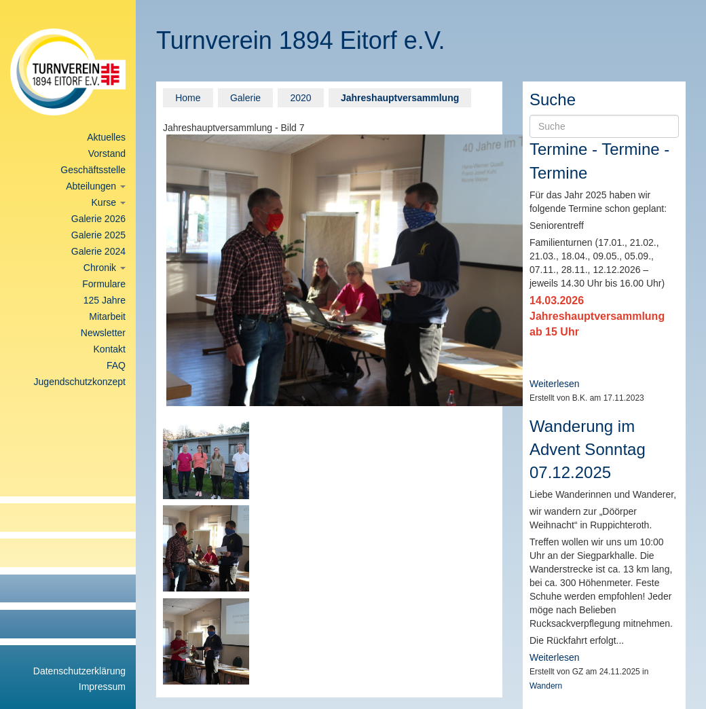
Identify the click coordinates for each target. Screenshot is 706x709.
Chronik (104, 267)
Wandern (546, 686)
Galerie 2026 (98, 218)
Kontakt (110, 349)
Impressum (102, 686)
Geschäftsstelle (93, 169)
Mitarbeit (107, 316)
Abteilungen (96, 186)
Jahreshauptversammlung (400, 97)
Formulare (104, 283)
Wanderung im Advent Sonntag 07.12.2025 (588, 449)
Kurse (109, 202)
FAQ (116, 365)
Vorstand (107, 153)
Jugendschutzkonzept (80, 381)
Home (187, 97)
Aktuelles (106, 137)
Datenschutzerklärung (79, 671)
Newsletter (103, 332)
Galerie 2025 (98, 235)
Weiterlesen (555, 383)
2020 (300, 97)
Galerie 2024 (98, 251)
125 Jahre (104, 300)
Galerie (245, 97)
